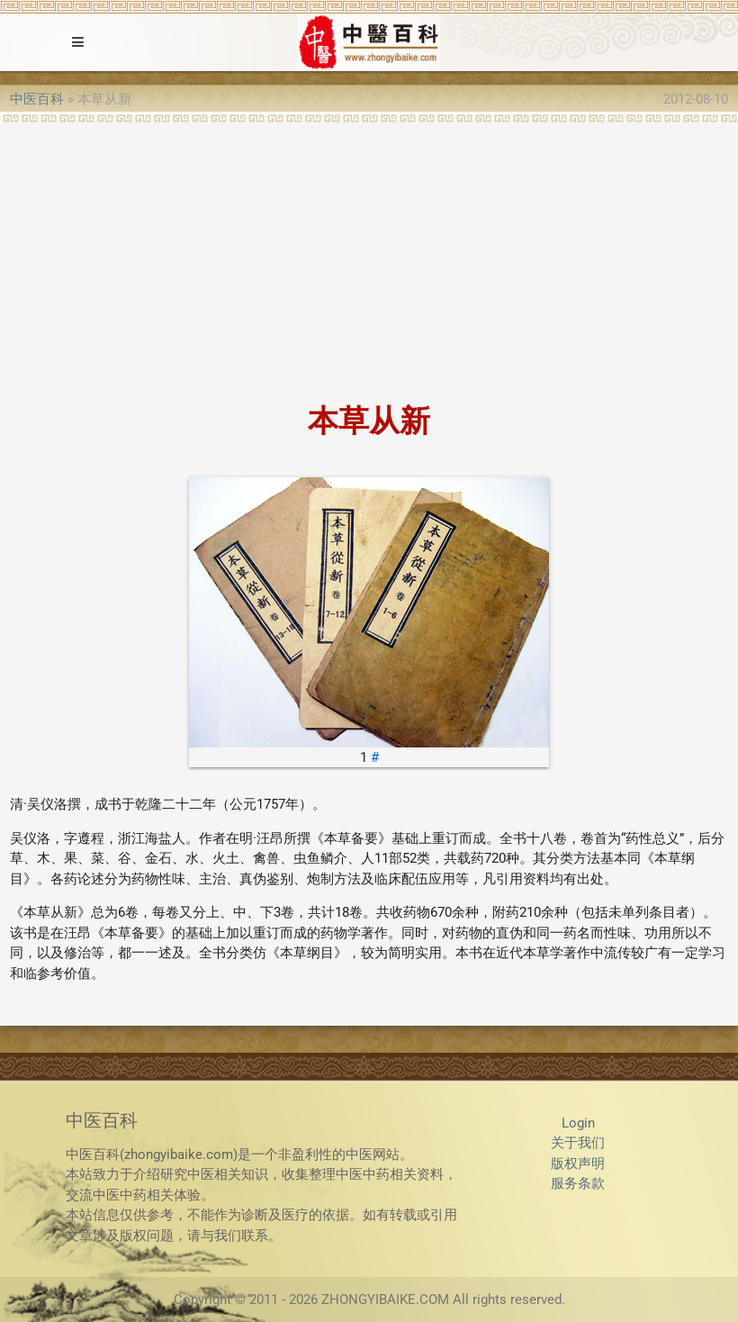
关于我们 (578, 1143)
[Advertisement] (369, 257)
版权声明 (578, 1163)
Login (578, 1123)
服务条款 (578, 1183)
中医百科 (37, 99)
